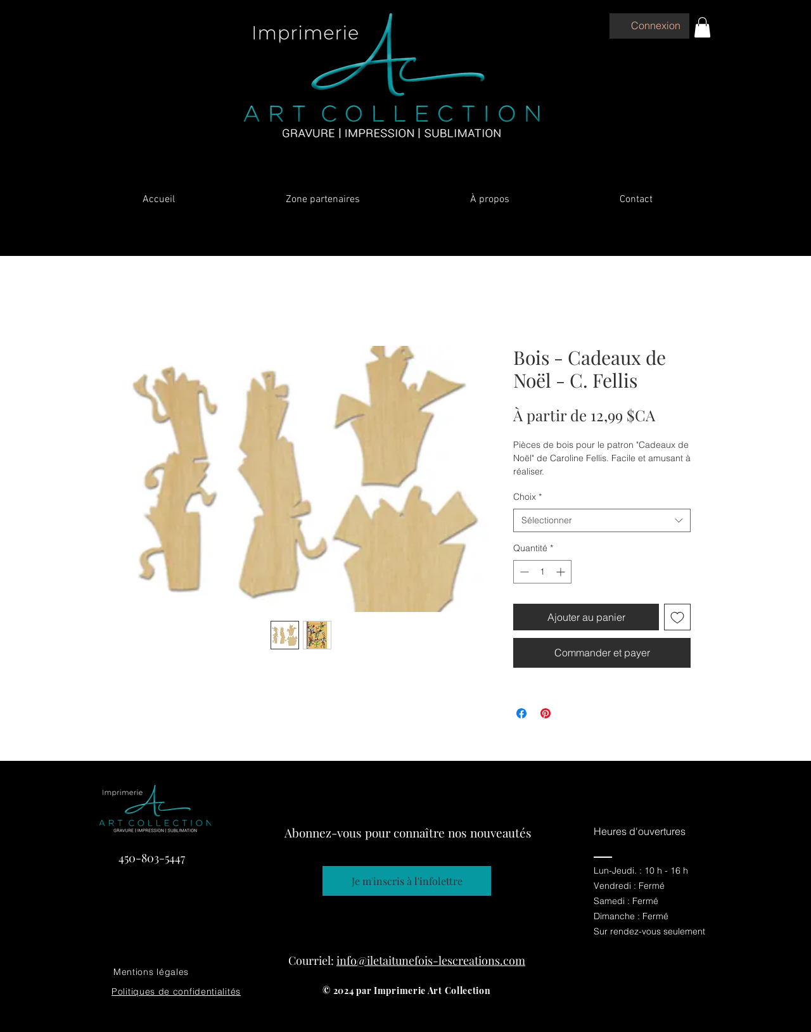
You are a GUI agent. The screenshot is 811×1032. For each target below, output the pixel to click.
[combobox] (602, 521)
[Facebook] (654, 1017)
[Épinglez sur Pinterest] (545, 713)
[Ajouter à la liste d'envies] (677, 617)
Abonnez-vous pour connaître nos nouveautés (408, 832)
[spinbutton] (542, 572)
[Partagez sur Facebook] (521, 713)
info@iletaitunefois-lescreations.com (430, 960)
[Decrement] (523, 572)
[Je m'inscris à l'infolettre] (406, 881)
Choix (527, 496)
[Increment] (562, 572)
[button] (702, 27)
